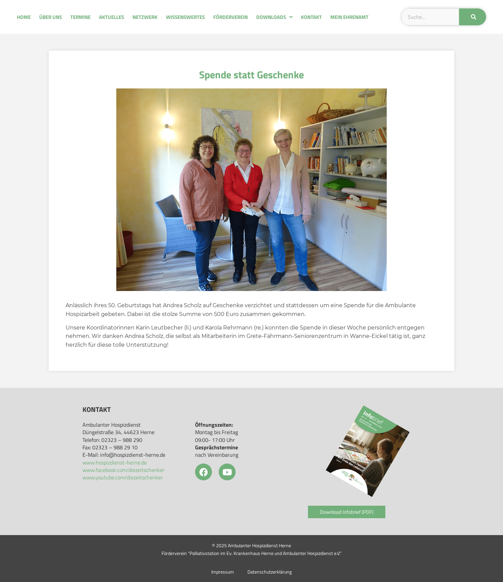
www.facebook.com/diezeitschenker (123, 470)
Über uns (50, 17)
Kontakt (311, 17)
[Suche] (472, 16)
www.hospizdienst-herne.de (114, 462)
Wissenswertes (185, 17)
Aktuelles (111, 17)
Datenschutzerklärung (269, 571)
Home (24, 17)
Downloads (274, 17)
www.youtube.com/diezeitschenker (122, 477)
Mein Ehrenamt (349, 17)
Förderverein (230, 17)
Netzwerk (145, 17)
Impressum (222, 571)
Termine (80, 17)
